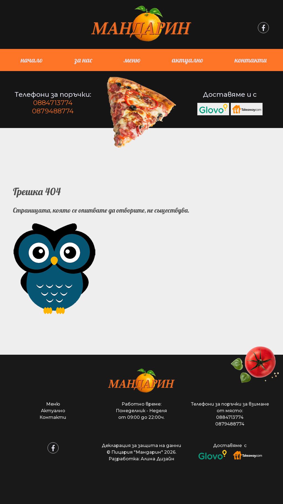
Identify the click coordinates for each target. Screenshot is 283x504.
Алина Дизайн (157, 458)
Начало (32, 59)
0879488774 (53, 111)
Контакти (251, 59)
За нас (83, 59)
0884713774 (53, 103)
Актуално (187, 59)
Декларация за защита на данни (141, 445)
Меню (132, 59)
